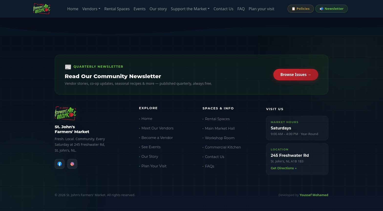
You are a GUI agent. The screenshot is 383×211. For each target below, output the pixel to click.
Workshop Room (219, 140)
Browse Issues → (295, 75)
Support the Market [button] (189, 8)
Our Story (149, 158)
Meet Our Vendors (157, 129)
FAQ (241, 8)
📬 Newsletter (331, 8)
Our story (158, 8)
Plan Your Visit (154, 168)
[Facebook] (59, 164)
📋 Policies (301, 8)
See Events (150, 149)
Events (140, 8)
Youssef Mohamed (314, 195)
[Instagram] (72, 164)
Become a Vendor (157, 139)
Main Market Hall (220, 131)
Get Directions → (284, 171)
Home (72, 8)
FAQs (209, 169)
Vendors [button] (89, 8)
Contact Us (223, 8)
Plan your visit (261, 8)
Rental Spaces (117, 8)
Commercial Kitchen (223, 150)
